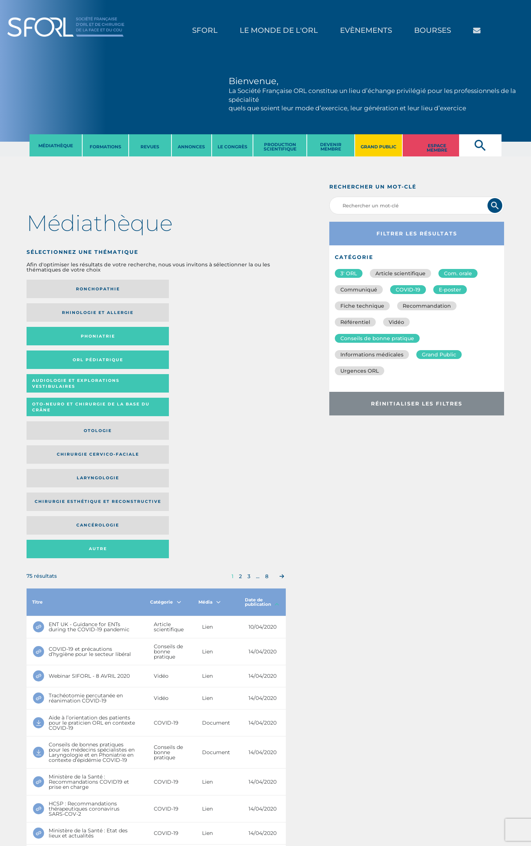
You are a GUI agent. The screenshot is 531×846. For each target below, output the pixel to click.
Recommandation (427, 306)
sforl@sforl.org (134, 800)
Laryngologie (56, 349)
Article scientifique (400, 273)
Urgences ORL (359, 370)
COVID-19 (408, 289)
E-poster (450, 289)
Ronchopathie (56, 288)
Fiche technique (362, 306)
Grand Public (439, 354)
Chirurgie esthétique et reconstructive (121, 349)
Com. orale (458, 273)
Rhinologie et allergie (118, 289)
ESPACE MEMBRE (437, 148)
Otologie (186, 318)
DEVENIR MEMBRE (330, 147)
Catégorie (165, 405)
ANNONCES (191, 146)
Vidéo (396, 322)
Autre (251, 349)
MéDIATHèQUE (55, 145)
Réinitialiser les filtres (416, 403)
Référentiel (355, 322)
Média (209, 405)
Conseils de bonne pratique (377, 338)
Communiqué (358, 289)
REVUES (149, 146)
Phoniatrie (186, 288)
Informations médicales (371, 354)
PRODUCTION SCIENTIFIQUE (280, 147)
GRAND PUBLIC (378, 146)
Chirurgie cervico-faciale (241, 318)
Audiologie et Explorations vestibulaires (53, 318)
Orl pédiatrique (245, 289)
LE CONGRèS (232, 146)
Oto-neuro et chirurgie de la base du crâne (117, 318)
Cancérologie (185, 349)
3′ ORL (348, 273)
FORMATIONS (105, 146)
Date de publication (262, 405)
